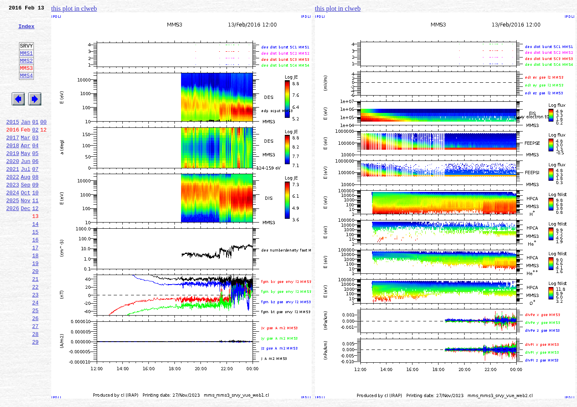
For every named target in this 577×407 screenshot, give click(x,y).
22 (35, 332)
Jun (25, 187)
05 (35, 178)
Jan (25, 141)
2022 (12, 205)
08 (35, 205)
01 (35, 141)
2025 (12, 232)
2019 (12, 178)
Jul (25, 196)
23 (35, 341)
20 (35, 314)
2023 (12, 214)
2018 (12, 168)
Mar (25, 159)
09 (35, 214)
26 (35, 369)
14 (35, 259)
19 (35, 305)
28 (35, 387)
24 (35, 350)
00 (43, 141)
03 (35, 159)
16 (35, 278)
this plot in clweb (74, 8)
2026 (12, 241)
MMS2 (26, 71)
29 (35, 396)
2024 (12, 223)
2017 (12, 159)
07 (35, 196)
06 (35, 187)
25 (35, 360)
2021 (12, 196)
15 (35, 269)
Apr (25, 168)
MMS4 (26, 89)
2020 (12, 187)
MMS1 (26, 63)
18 (35, 296)
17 (35, 287)
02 (35, 150)
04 (35, 168)
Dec (25, 241)
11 (35, 232)
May (25, 178)
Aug (25, 205)
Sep (25, 214)
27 (35, 378)
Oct (25, 223)
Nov (25, 232)
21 (35, 323)
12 (35, 241)
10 (35, 223)
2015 (12, 141)
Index (26, 31)
